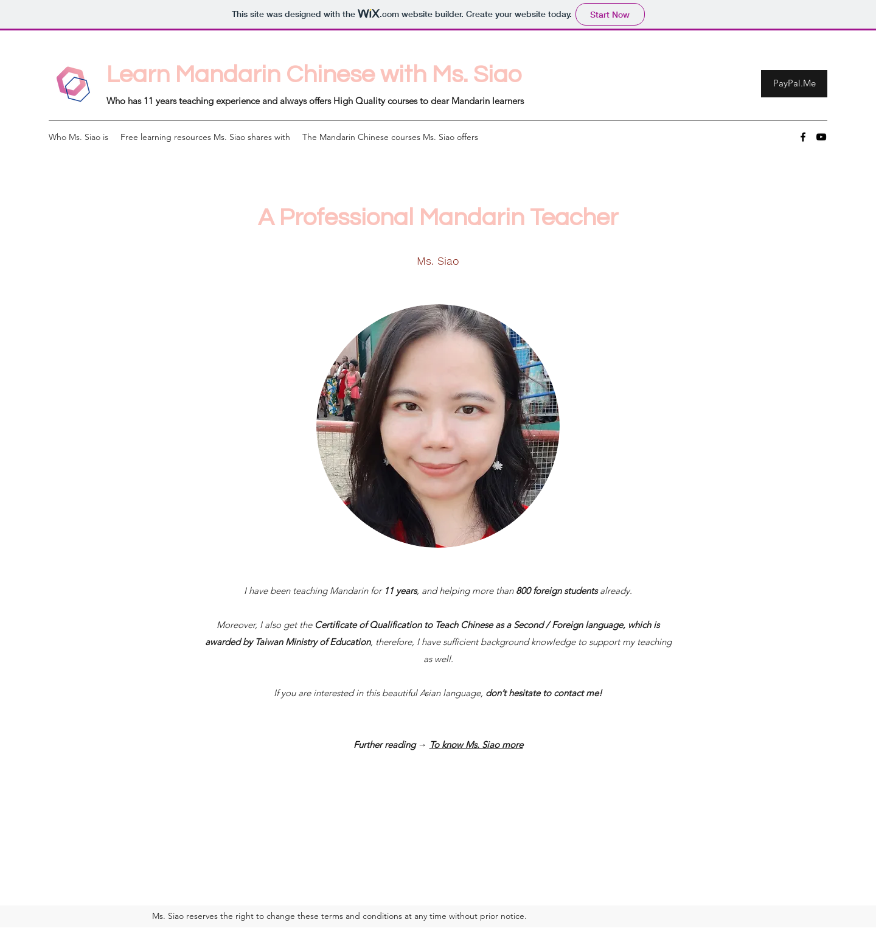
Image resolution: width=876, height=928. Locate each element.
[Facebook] (803, 137)
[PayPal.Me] (794, 83)
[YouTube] (821, 137)
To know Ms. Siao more (476, 744)
